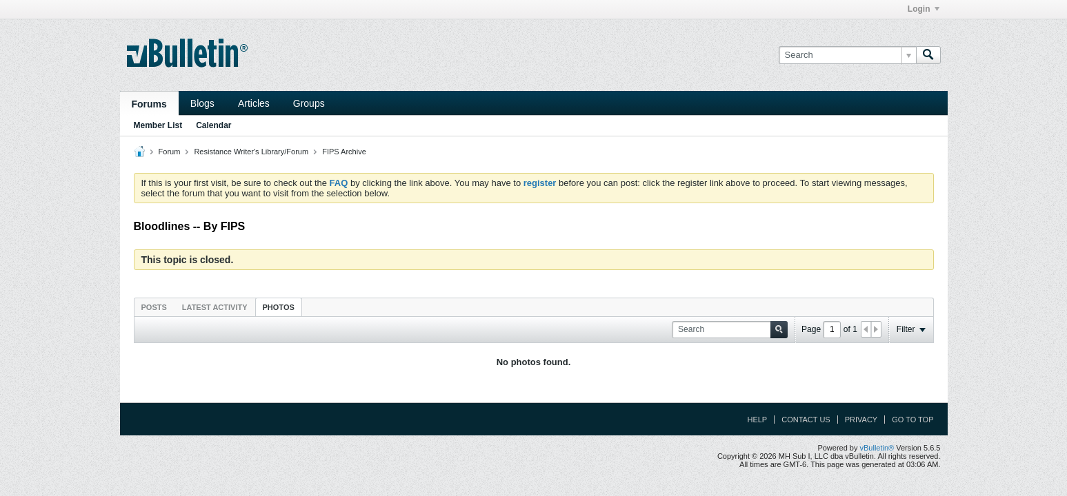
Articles (254, 103)
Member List (158, 125)
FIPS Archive (344, 151)
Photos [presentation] (279, 307)
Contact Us (805, 419)
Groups (309, 103)
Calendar (213, 125)
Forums (149, 104)
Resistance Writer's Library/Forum (251, 151)
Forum (170, 151)
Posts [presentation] (154, 307)
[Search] (847, 55)
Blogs (202, 103)
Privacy (861, 419)
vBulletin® (877, 448)
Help (757, 419)
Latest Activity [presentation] (215, 307)
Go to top (912, 419)
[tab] (154, 307)
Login (923, 9)
